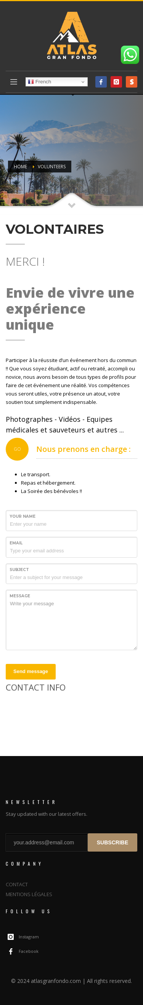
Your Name (22, 516)
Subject (19, 569)
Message (20, 595)
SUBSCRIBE (112, 842)
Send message (30, 671)
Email (16, 543)
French (39, 82)
